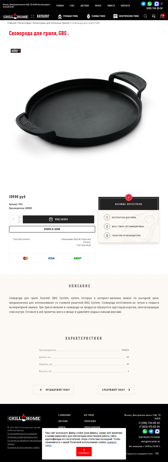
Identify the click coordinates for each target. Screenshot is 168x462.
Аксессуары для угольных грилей (51, 23)
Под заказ (58, 219)
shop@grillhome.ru (150, 442)
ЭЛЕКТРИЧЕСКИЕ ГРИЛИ (129, 16)
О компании (64, 415)
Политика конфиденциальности (22, 437)
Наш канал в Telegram (149, 437)
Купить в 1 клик (52, 229)
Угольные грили (70, 16)
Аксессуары (24, 23)
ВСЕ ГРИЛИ (89, 415)
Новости (111, 5)
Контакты (125, 5)
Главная (60, 5)
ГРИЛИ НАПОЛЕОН (92, 427)
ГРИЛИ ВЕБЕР (90, 421)
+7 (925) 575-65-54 (149, 426)
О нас (72, 5)
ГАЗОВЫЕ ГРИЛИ (98, 16)
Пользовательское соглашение (22, 433)
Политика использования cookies (23, 447)
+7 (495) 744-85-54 (149, 422)
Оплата (98, 5)
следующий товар (116, 390)
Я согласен (84, 451)
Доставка (85, 5)
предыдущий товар (54, 390)
